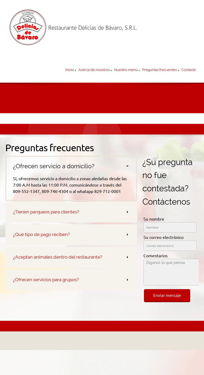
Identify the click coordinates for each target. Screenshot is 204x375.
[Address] (100, 340)
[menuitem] (69, 70)
